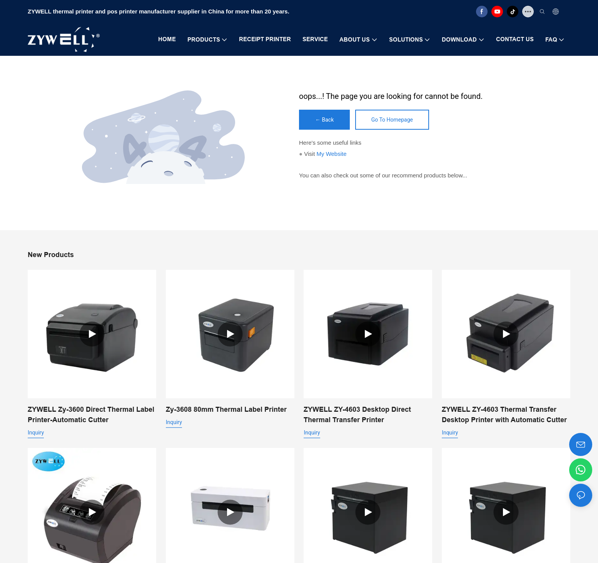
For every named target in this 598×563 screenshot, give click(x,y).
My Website (331, 153)
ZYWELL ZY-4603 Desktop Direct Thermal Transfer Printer (357, 414)
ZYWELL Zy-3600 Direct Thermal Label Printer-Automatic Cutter (91, 414)
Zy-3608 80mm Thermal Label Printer (226, 409)
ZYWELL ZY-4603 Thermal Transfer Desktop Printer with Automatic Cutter (504, 414)
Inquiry (36, 432)
